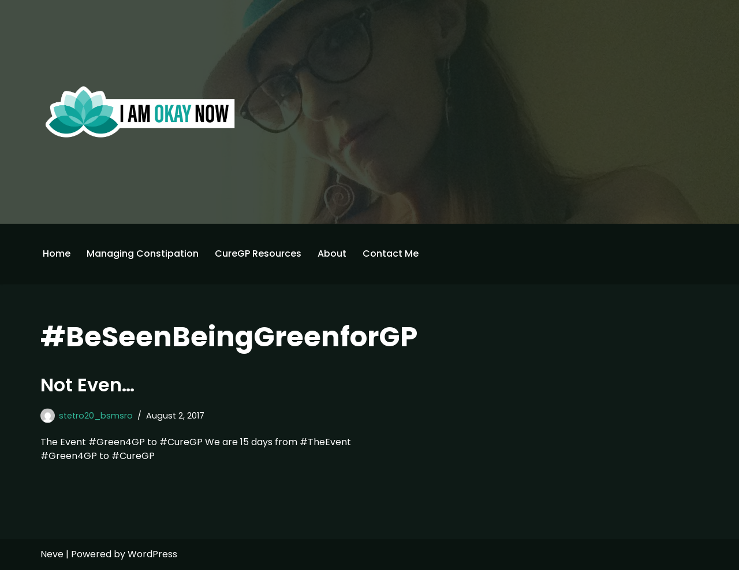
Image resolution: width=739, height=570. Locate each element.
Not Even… (87, 385)
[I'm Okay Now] (140, 111)
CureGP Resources (258, 253)
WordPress (152, 554)
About (332, 253)
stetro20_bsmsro (96, 415)
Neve (52, 554)
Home (56, 253)
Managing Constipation (143, 253)
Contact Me (391, 253)
